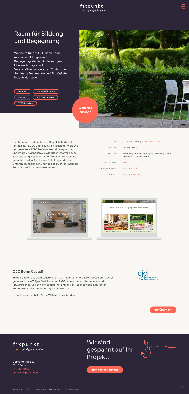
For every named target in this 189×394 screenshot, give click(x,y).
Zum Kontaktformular (105, 369)
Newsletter (18, 389)
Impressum (40, 389)
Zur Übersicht (163, 309)
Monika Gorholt (130, 168)
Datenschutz (55, 389)
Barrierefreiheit (72, 389)
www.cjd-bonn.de (131, 174)
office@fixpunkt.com (26, 372)
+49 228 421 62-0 (23, 369)
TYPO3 (126, 162)
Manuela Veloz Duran (151, 141)
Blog (29, 389)
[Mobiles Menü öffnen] (183, 5)
